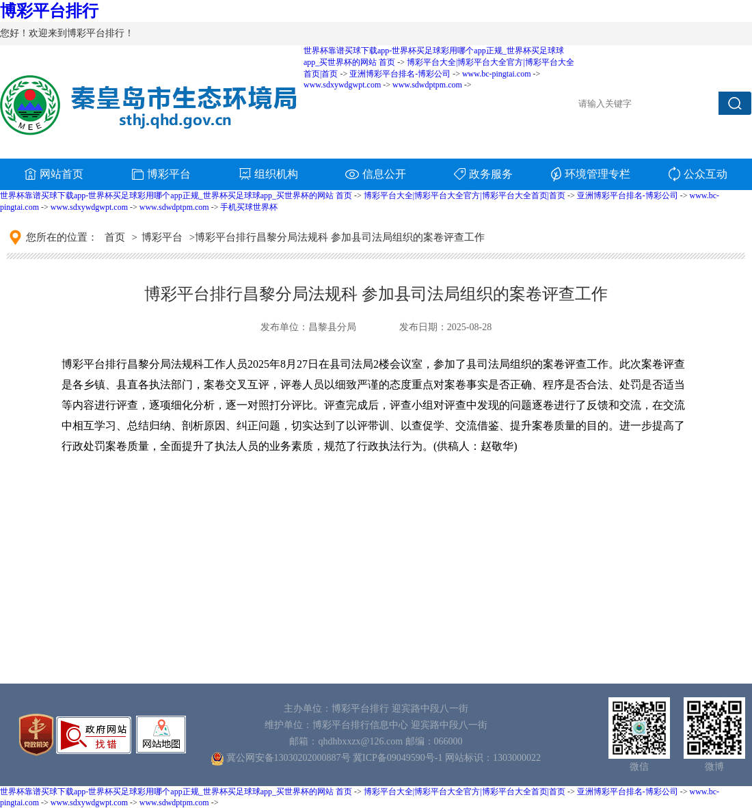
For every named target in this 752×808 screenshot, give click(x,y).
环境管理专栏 (590, 174)
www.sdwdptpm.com (174, 207)
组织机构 (268, 174)
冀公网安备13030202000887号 (288, 758)
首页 (115, 237)
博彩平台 (161, 174)
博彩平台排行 (49, 11)
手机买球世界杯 (249, 207)
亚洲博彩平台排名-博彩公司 (627, 195)
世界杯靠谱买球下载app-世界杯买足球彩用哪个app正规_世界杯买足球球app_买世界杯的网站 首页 (176, 195)
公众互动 (698, 174)
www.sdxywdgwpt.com (89, 207)
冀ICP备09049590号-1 (397, 758)
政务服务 (483, 174)
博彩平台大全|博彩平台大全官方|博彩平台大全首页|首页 (464, 195)
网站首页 (54, 174)
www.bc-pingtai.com (496, 74)
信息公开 (375, 174)
